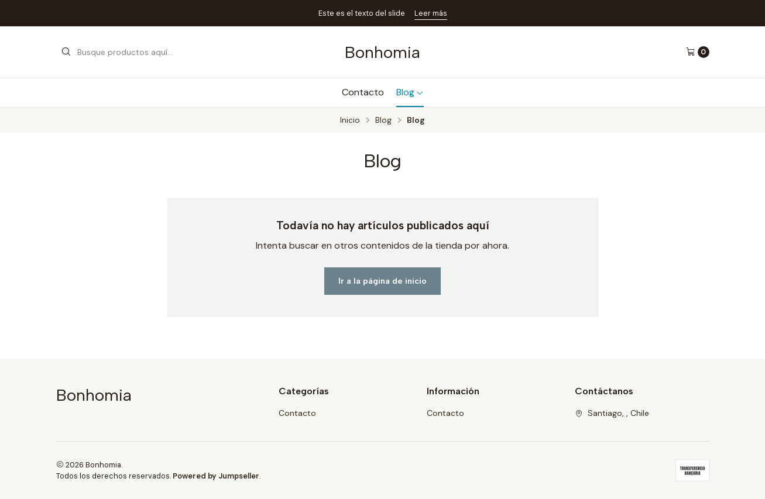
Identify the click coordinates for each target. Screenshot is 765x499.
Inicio (350, 120)
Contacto (363, 92)
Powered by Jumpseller (216, 476)
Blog (410, 92)
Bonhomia (382, 52)
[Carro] (697, 52)
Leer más (430, 13)
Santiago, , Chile (612, 413)
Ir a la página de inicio (382, 281)
